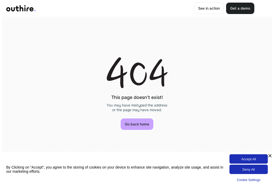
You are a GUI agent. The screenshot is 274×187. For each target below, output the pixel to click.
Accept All (248, 159)
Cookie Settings (248, 180)
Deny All (248, 169)
